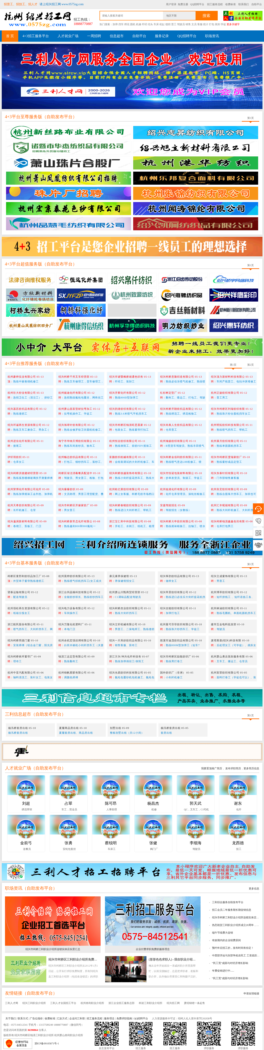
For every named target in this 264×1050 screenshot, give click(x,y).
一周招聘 (94, 36)
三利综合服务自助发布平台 (227, 902)
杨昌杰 (153, 803)
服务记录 (162, 36)
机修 (138, 24)
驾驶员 (181, 24)
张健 (153, 843)
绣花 (127, 24)
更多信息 (254, 888)
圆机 (132, 24)
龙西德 (238, 843)
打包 (211, 24)
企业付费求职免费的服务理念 (153, 949)
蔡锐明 (111, 843)
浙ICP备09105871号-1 (47, 1043)
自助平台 (256, 4)
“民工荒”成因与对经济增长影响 (230, 963)
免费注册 (183, 4)
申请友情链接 (251, 993)
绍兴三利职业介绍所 (34, 1003)
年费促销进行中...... (223, 970)
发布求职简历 (233, 768)
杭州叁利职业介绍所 (92, 1003)
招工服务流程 (215, 4)
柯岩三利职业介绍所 (150, 1003)
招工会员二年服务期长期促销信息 (231, 909)
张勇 (68, 843)
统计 (205, 24)
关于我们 (10, 1018)
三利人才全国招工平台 (63, 1003)
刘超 (26, 803)
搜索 (206, 15)
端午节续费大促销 (222, 932)
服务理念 (109, 1018)
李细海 (195, 843)
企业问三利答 (77, 1018)
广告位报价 (36, 1018)
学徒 (223, 24)
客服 (200, 24)
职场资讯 (212, 36)
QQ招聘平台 (197, 4)
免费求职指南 (124, 1018)
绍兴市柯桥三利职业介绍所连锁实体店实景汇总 (52, 949)
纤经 (144, 24)
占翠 (68, 803)
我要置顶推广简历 (211, 768)
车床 (156, 24)
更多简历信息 (251, 768)
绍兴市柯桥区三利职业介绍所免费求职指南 (77, 959)
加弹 (115, 24)
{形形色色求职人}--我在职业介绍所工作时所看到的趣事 (186, 959)
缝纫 (168, 24)
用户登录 (171, 4)
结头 (150, 24)
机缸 (162, 24)
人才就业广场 (68, 36)
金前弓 (26, 843)
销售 (188, 24)
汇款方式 (62, 1018)
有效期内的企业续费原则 (226, 940)
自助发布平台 (59, 116)
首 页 (10, 36)
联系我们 (243, 4)
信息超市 (117, 36)
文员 (194, 24)
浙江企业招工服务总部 (121, 1003)
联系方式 (23, 1018)
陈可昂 (111, 803)
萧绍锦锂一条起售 (194, 1003)
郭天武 (195, 803)
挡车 (121, 24)
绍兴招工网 (173, 1003)
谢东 (238, 803)
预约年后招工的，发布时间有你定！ (233, 947)
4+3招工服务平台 (36, 36)
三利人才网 (11, 1003)
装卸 (217, 24)
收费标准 (230, 4)
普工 (173, 24)
